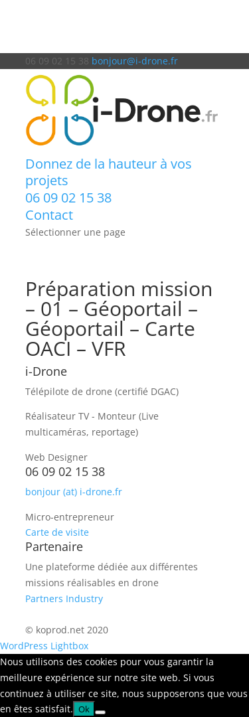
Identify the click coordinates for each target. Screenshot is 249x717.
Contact (49, 215)
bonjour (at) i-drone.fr (73, 491)
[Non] (100, 712)
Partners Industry (64, 598)
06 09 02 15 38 (68, 197)
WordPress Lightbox (44, 645)
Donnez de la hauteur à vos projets (108, 172)
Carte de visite (57, 532)
